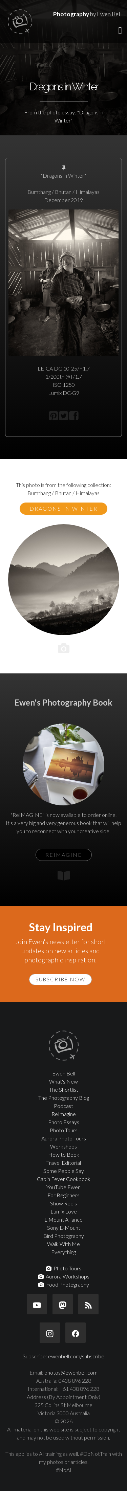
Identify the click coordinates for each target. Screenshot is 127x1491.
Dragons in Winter (63, 508)
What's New (63, 1081)
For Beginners (63, 1195)
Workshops (63, 1146)
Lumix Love (63, 1211)
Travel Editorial (63, 1162)
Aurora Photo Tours (63, 1138)
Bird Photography (63, 1235)
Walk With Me (63, 1244)
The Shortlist (63, 1089)
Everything (63, 1252)
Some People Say (63, 1170)
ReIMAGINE (63, 854)
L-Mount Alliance (63, 1219)
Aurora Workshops (63, 1276)
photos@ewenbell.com (71, 1372)
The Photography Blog (63, 1097)
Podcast (63, 1106)
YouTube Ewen (63, 1187)
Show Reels (63, 1203)
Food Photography (63, 1284)
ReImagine (63, 1114)
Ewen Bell (63, 1073)
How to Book (63, 1154)
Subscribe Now (60, 979)
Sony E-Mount (63, 1227)
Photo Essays (63, 1122)
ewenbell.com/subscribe (76, 1356)
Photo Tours (64, 1130)
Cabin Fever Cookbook (63, 1179)
